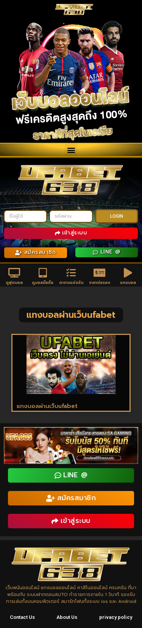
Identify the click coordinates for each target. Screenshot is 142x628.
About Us (66, 617)
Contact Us (22, 617)
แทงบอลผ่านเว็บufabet (47, 406)
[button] (71, 149)
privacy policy (115, 617)
